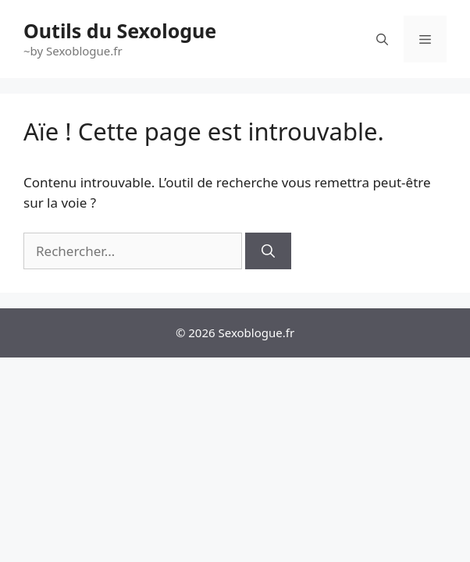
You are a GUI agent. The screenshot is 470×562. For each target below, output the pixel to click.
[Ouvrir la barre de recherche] (382, 39)
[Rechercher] (268, 251)
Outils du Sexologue (119, 30)
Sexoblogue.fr (257, 332)
